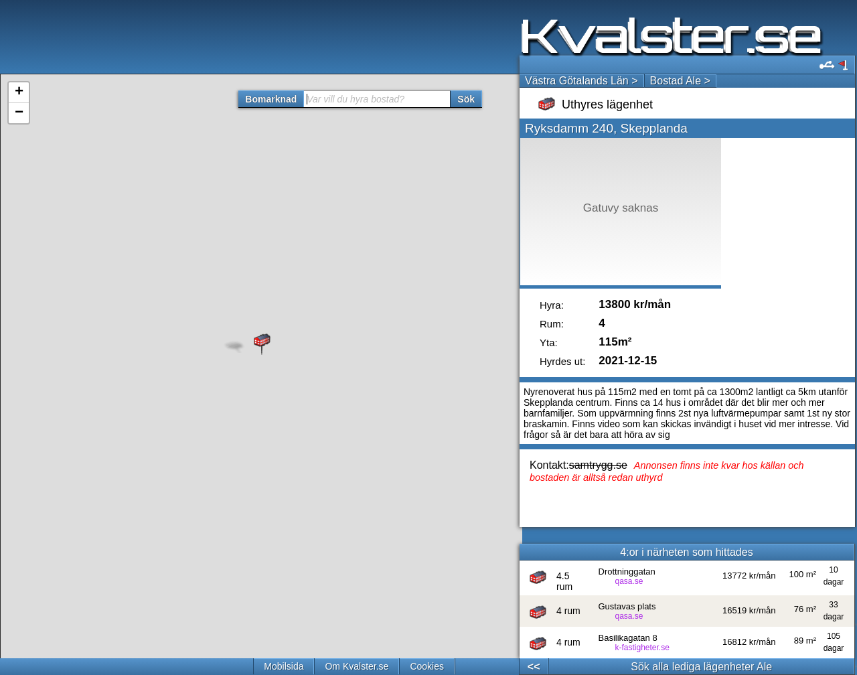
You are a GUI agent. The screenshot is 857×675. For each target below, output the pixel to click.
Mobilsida (283, 666)
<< (534, 666)
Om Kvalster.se (356, 666)
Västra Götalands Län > (581, 80)
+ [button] (19, 92)
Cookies (427, 666)
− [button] (19, 113)
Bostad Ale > (680, 80)
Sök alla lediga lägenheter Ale (701, 666)
